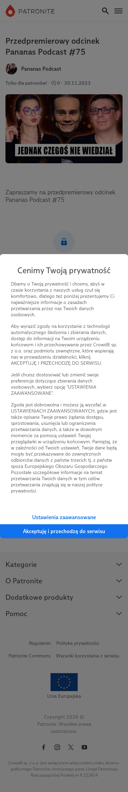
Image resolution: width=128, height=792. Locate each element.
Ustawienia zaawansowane (64, 517)
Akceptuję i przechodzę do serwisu (64, 531)
